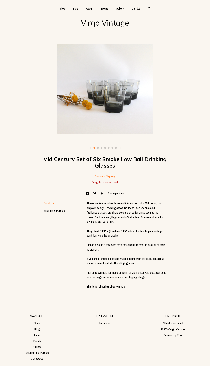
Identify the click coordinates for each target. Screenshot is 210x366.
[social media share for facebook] (88, 193)
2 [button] (98, 148)
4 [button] (105, 148)
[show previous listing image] (90, 148)
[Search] (149, 9)
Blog (75, 8)
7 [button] (116, 148)
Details (49, 203)
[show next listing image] (120, 148)
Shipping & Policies (54, 211)
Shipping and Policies (37, 353)
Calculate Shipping (105, 176)
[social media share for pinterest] (102, 193)
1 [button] (94, 148)
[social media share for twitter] (95, 193)
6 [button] (112, 148)
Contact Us (37, 359)
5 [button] (109, 148)
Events (104, 8)
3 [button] (101, 148)
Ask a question (116, 193)
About (89, 8)
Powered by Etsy (173, 335)
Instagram (104, 323)
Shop (62, 8)
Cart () (136, 8)
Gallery (120, 8)
